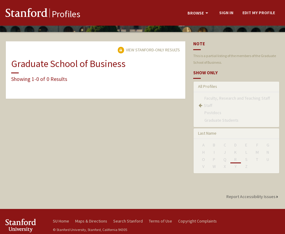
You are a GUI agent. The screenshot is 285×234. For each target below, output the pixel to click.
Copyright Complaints (197, 221)
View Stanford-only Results (149, 50)
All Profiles (207, 86)
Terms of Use (160, 221)
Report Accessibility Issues (253, 196)
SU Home (61, 221)
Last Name (207, 133)
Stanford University (25, 225)
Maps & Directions (91, 221)
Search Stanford (128, 221)
